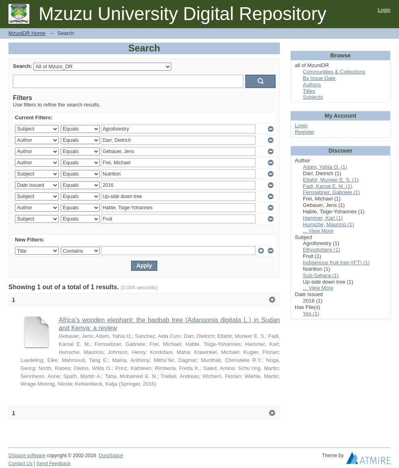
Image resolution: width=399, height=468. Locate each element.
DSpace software (26, 455)
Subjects (313, 97)
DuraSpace (111, 455)
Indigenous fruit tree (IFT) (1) (336, 263)
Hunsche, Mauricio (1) (328, 224)
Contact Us (20, 463)
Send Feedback (54, 463)
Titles (309, 91)
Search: (22, 66)
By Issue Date (319, 78)
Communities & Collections (334, 72)
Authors (312, 85)
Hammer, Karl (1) (323, 218)
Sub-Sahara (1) (321, 275)
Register (304, 132)
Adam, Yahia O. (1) (325, 167)
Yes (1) (311, 314)
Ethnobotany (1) (321, 250)
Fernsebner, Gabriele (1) (331, 192)
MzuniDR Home (26, 33)
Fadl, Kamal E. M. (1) (327, 186)
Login (384, 10)
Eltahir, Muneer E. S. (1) (331, 180)
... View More (318, 231)
